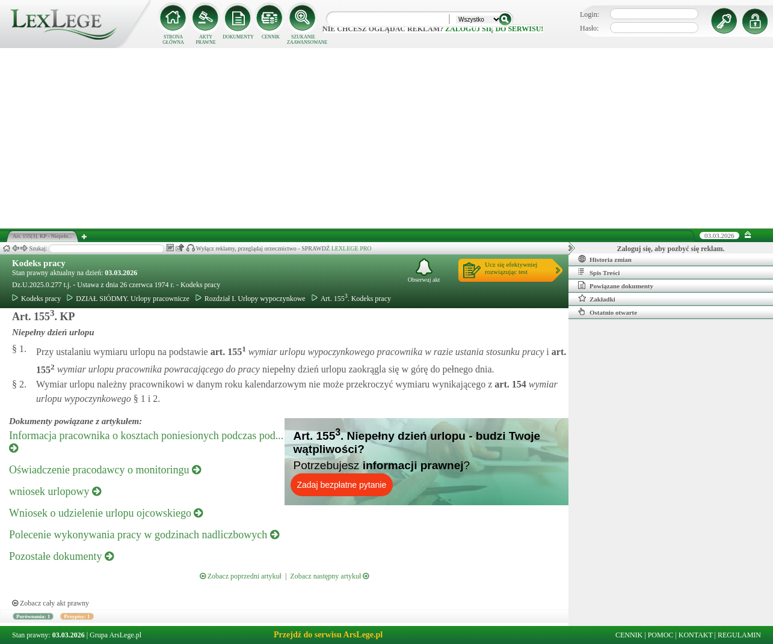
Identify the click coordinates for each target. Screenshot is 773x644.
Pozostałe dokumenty (61, 556)
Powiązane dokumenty (615, 285)
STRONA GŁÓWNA (173, 39)
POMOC (661, 635)
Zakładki (596, 298)
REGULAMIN (739, 635)
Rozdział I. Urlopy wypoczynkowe (251, 298)
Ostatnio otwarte (607, 312)
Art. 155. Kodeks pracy (351, 298)
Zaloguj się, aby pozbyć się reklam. (671, 249)
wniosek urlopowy (55, 491)
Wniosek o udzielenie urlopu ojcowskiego (106, 513)
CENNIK (271, 37)
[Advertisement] (387, 138)
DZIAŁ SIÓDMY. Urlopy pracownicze (128, 298)
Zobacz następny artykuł (329, 576)
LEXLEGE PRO (351, 248)
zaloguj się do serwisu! (494, 29)
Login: (589, 14)
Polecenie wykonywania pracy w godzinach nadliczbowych (144, 535)
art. (227, 352)
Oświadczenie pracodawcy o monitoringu (105, 470)
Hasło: (589, 28)
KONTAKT (696, 635)
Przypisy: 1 (77, 616)
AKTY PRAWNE (205, 39)
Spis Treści (599, 272)
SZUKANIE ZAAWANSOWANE (303, 39)
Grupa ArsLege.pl (115, 635)
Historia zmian (605, 259)
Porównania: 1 (33, 616)
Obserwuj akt (424, 270)
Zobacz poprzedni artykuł (241, 576)
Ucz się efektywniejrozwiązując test (511, 268)
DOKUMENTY (238, 37)
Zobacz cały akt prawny (50, 603)
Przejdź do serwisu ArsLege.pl (328, 634)
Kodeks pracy (39, 263)
